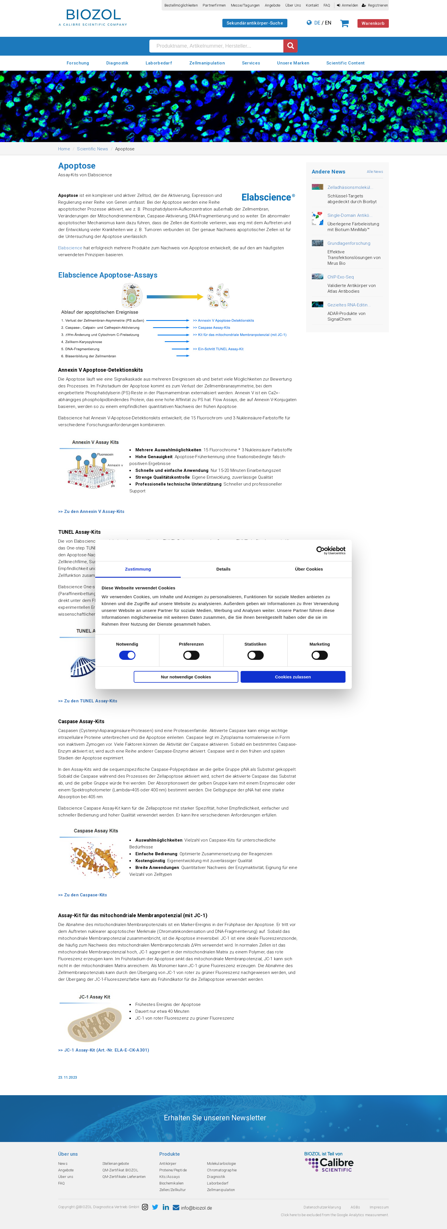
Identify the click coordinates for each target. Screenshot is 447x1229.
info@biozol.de (192, 1208)
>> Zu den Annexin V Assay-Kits (91, 511)
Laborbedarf (159, 63)
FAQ (327, 5)
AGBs (355, 1207)
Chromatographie (222, 1170)
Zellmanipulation (207, 63)
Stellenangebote (115, 1163)
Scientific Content (345, 63)
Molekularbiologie (221, 1163)
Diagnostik (117, 63)
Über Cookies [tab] (309, 569)
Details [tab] (223, 569)
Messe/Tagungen (245, 5)
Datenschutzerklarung (322, 1207)
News (63, 1163)
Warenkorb (373, 23)
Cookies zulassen (293, 676)
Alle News (375, 171)
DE (317, 23)
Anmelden (347, 5)
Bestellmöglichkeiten (181, 5)
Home (64, 148)
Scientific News (92, 148)
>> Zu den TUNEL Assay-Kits (87, 701)
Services (251, 63)
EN (328, 23)
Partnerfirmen (214, 5)
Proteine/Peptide (173, 1170)
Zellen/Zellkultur (172, 1190)
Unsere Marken (293, 63)
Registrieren (375, 5)
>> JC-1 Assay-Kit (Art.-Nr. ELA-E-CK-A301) (103, 1050)
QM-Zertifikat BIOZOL (120, 1170)
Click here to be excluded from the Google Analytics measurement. (335, 1215)
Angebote (273, 5)
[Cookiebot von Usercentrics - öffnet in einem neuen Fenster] (321, 550)
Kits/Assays (169, 1177)
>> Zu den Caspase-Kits (82, 895)
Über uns (293, 5)
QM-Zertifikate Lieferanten (124, 1177)
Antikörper (167, 1163)
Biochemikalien (171, 1183)
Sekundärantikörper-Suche (255, 23)
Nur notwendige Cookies (186, 676)
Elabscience (70, 247)
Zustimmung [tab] (138, 569)
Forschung (78, 63)
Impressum (379, 1207)
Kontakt (312, 5)
